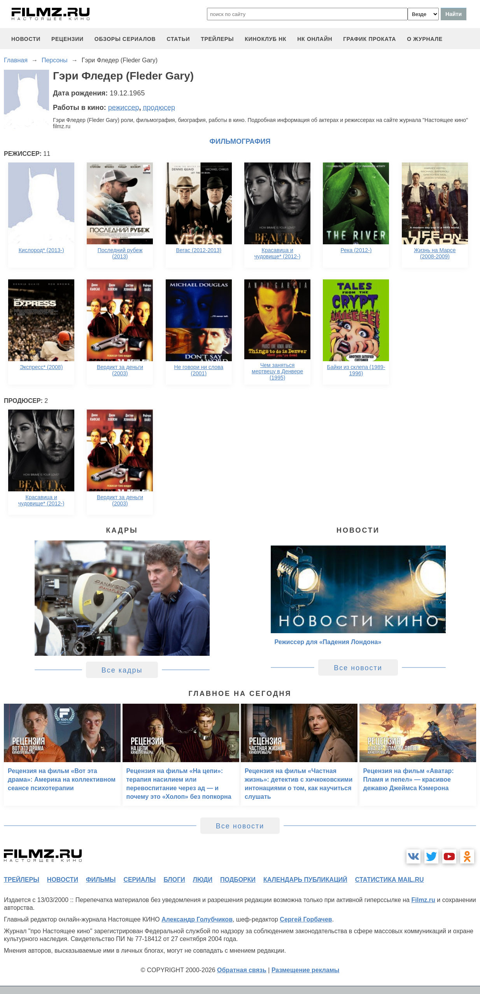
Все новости (358, 668)
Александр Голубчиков (197, 919)
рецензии (67, 39)
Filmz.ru (423, 900)
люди (202, 879)
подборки (238, 879)
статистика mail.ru (389, 879)
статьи (178, 39)
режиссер (123, 107)
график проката (369, 39)
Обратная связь (241, 970)
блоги (174, 879)
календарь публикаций (305, 879)
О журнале (425, 39)
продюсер (159, 107)
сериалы (139, 879)
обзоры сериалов (125, 39)
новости (25, 39)
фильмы (101, 879)
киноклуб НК (265, 39)
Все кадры (122, 670)
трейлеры (217, 39)
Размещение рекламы (306, 970)
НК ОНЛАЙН (314, 39)
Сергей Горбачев (306, 919)
